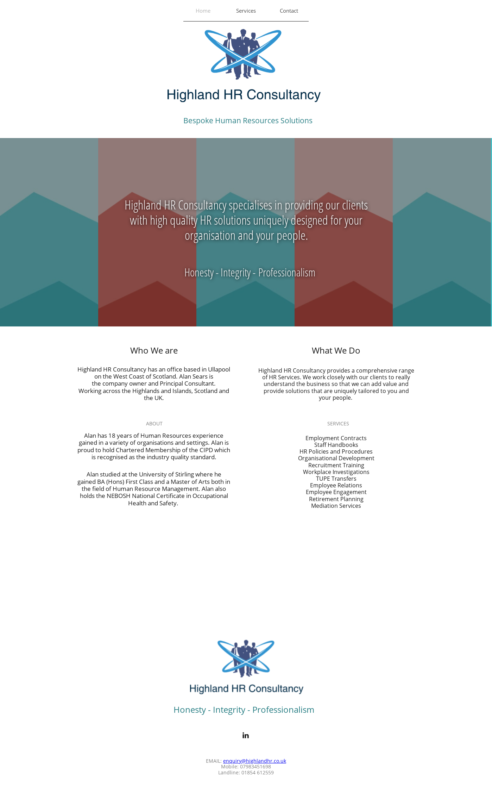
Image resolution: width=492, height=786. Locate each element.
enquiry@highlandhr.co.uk (254, 760)
